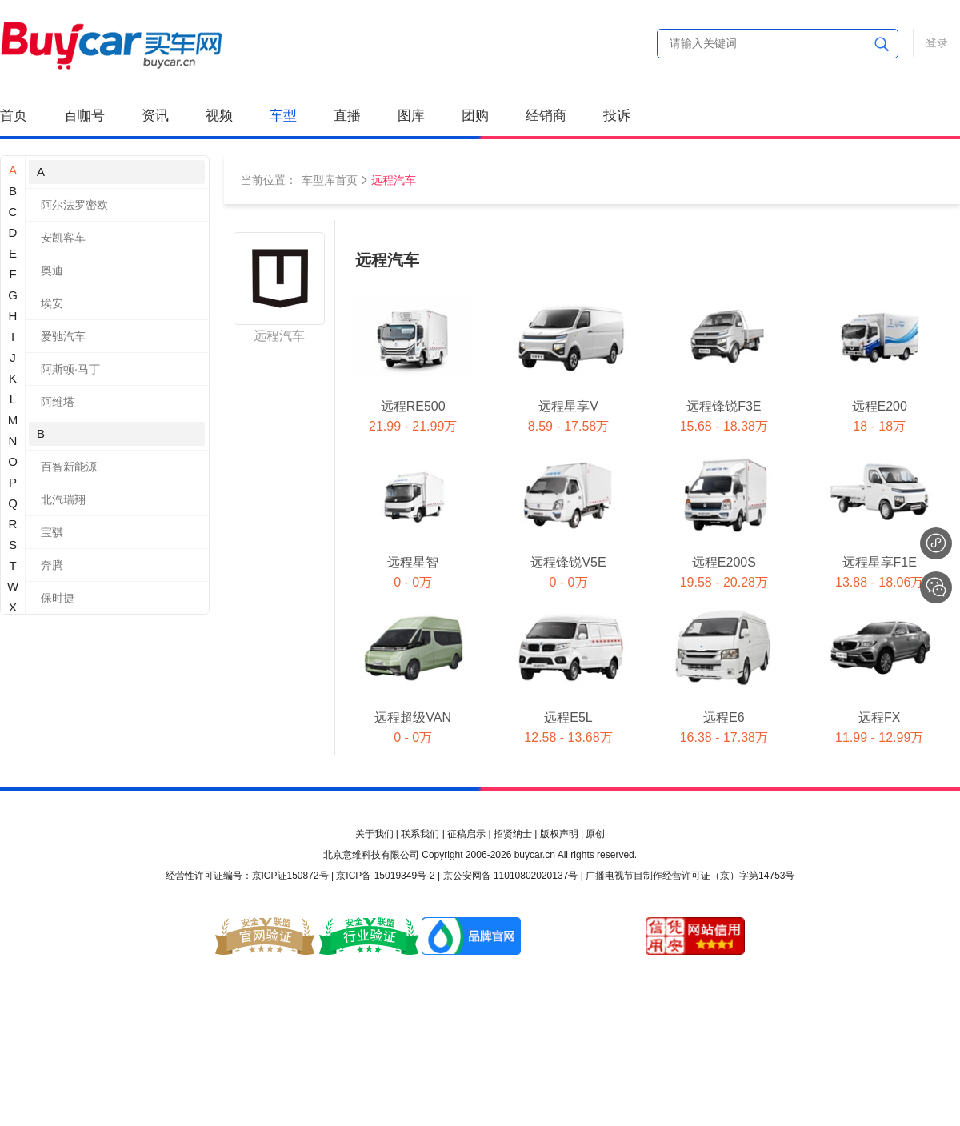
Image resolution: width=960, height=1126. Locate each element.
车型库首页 (330, 180)
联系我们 (420, 833)
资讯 (155, 115)
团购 (475, 115)
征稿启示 (466, 833)
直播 (347, 115)
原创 (595, 833)
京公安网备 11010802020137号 (510, 875)
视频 (219, 115)
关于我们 (374, 833)
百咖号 (84, 115)
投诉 (616, 115)
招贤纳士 (513, 833)
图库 (411, 115)
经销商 (546, 115)
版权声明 (559, 833)
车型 (283, 115)
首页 (13, 115)
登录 (937, 42)
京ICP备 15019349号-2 (385, 875)
